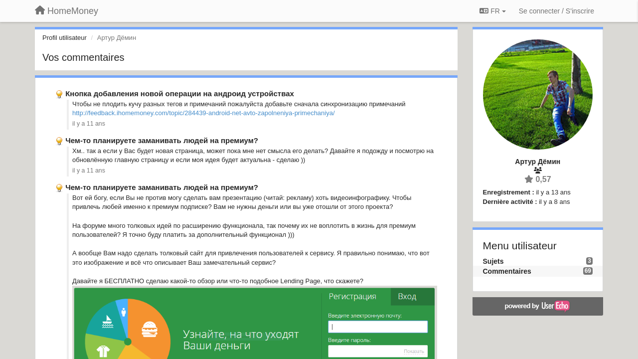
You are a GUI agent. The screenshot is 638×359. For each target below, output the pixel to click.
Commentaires (507, 271)
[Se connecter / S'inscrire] (556, 10)
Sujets (493, 261)
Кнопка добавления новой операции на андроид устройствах (179, 93)
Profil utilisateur (64, 37)
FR (492, 11)
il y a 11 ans (88, 123)
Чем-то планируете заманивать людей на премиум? (161, 140)
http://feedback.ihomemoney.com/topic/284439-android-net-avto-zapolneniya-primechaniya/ (203, 113)
